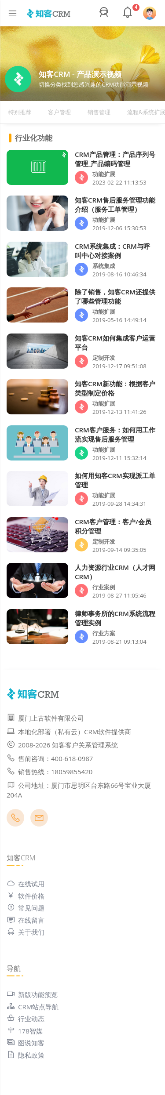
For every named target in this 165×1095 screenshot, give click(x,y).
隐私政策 (25, 1055)
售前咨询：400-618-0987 (50, 758)
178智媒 (25, 1030)
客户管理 (59, 112)
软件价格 (25, 896)
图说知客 (25, 1042)
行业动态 (25, 1018)
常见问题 (25, 907)
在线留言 (25, 920)
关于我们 (25, 932)
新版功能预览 (32, 994)
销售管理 (99, 112)
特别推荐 (19, 112)
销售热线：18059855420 (49, 771)
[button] (105, 13)
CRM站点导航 (33, 1006)
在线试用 (25, 883)
